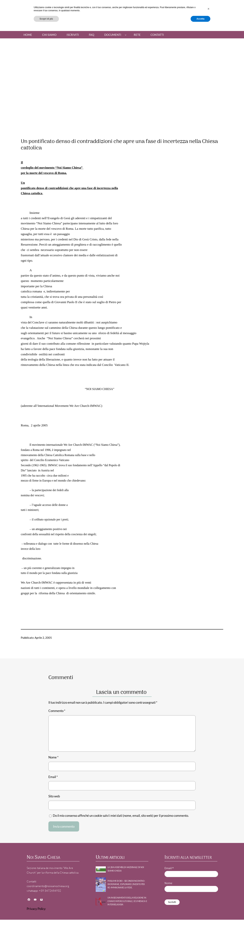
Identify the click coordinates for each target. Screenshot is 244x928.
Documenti (112, 34)
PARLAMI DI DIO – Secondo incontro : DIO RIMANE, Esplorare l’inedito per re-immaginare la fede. (126, 884)
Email (53, 777)
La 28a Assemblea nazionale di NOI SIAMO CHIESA (125, 869)
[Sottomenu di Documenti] (125, 35)
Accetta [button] (200, 918)
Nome (53, 757)
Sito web (54, 796)
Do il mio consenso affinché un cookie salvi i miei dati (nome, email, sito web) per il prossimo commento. (121, 815)
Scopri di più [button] (46, 918)
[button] (208, 908)
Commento (56, 711)
